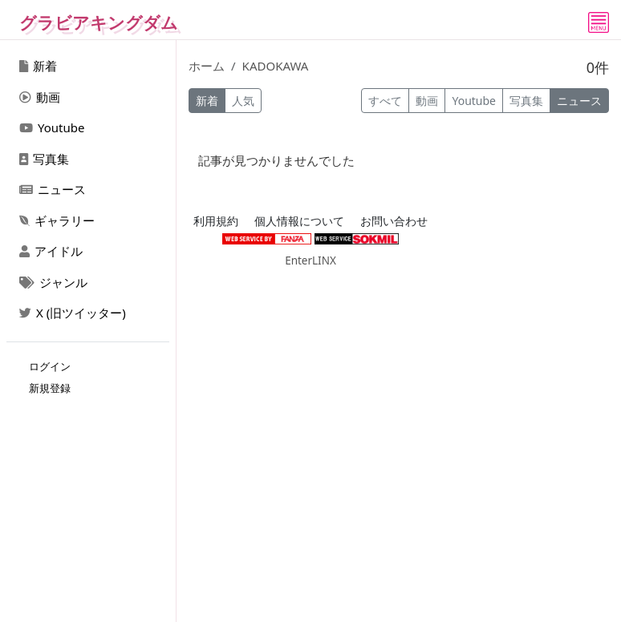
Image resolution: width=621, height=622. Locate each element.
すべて (385, 100)
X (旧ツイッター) (72, 313)
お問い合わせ (394, 221)
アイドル (51, 251)
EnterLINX (310, 260)
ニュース (52, 189)
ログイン (50, 366)
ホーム (207, 66)
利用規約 (215, 221)
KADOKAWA (275, 66)
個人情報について (299, 221)
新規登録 (50, 388)
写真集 (44, 159)
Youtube (51, 127)
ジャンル (53, 282)
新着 (38, 66)
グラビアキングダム (98, 22)
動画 (39, 97)
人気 (243, 100)
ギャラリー (57, 220)
